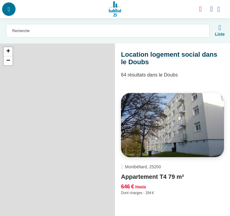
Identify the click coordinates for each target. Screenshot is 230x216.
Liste (220, 34)
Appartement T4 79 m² (152, 176)
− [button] (8, 60)
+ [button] (8, 51)
